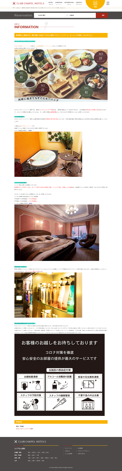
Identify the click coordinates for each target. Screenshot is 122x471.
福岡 (29, 460)
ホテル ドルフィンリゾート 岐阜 (24, 428)
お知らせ (69, 4)
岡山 (56, 458)
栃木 (47, 452)
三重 (38, 455)
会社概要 (80, 448)
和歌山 (47, 458)
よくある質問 (68, 453)
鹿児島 (38, 460)
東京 (29, 452)
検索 (103, 15)
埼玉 (39, 452)
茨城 (43, 452)
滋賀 (42, 458)
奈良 (38, 458)
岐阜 (33, 455)
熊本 (43, 460)
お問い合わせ (79, 4)
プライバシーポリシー (83, 451)
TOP (14, 7)
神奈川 (34, 452)
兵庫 (33, 458)
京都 (52, 458)
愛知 (29, 455)
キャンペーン (59, 4)
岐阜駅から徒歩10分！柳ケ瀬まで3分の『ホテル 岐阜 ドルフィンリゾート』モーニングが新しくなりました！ (44, 7)
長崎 (33, 460)
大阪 (29, 458)
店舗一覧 (51, 4)
